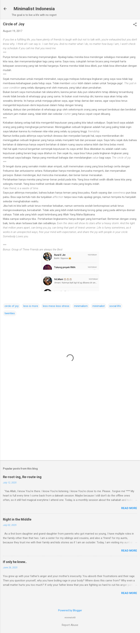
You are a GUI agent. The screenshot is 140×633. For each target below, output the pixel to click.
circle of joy (12, 306)
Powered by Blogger (70, 610)
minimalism (81, 306)
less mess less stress (56, 306)
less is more (30, 306)
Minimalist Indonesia (34, 8)
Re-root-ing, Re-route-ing (22, 477)
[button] (135, 24)
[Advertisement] (70, 428)
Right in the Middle (17, 519)
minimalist (98, 306)
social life (115, 306)
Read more (129, 508)
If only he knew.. (15, 562)
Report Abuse (70, 625)
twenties (10, 313)
